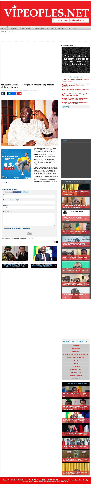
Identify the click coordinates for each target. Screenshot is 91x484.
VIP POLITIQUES (38, 28)
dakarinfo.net (76, 351)
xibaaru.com (76, 379)
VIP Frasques (51, 28)
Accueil (3, 28)
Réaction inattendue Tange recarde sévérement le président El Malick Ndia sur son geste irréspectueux (75, 257)
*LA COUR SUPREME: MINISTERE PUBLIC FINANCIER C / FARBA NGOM (75, 206)
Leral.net (75, 363)
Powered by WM (64, 481)
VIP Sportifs (13, 28)
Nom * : (5, 194)
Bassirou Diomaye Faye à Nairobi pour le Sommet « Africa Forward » (74, 95)
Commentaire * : (7, 211)
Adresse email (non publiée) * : (11, 200)
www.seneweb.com (76, 375)
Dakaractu (76, 345)
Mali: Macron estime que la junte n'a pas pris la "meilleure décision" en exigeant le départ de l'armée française (15, 266)
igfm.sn (76, 360)
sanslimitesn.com (75, 369)
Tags (58, 481)
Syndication (43, 481)
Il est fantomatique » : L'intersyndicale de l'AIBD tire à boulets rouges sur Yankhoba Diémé (75, 296)
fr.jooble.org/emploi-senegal (76, 357)
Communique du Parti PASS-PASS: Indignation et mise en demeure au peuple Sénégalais (75, 219)
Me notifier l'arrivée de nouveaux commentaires (17, 228)
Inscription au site (51, 481)
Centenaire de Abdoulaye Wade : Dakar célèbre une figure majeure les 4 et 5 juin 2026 (76, 283)
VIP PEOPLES (73, 28)
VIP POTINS (62, 28)
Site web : (5, 205)
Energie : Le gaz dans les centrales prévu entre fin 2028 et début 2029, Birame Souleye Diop (75, 244)
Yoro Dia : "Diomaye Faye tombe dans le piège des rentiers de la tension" (74, 232)
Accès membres (27, 481)
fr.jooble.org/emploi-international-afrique (75, 354)
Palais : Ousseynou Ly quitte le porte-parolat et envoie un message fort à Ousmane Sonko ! (75, 270)
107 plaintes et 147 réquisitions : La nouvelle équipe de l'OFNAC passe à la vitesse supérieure (44, 265)
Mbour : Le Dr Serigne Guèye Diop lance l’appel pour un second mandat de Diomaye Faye (75, 395)
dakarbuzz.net (76, 348)
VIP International (7, 32)
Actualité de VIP (24, 28)
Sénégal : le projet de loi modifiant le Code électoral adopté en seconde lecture (75, 100)
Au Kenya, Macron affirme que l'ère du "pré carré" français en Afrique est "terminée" (75, 91)
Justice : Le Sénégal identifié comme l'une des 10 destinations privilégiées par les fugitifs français (75, 193)
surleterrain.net (76, 372)
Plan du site (35, 481)
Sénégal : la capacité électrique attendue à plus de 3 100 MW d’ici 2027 (75, 472)
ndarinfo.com (76, 366)
